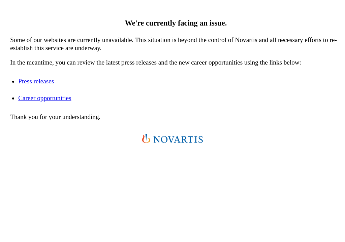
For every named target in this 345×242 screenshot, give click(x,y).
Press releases (36, 81)
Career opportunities (44, 98)
